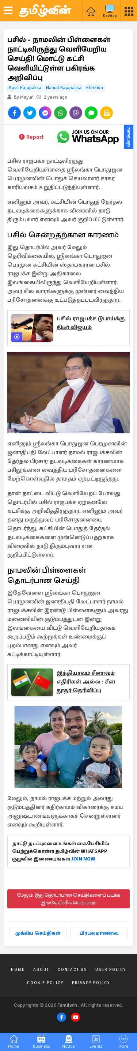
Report (31, 137)
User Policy (110, 969)
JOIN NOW (83, 859)
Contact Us (72, 969)
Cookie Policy (45, 982)
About (41, 969)
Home (18, 969)
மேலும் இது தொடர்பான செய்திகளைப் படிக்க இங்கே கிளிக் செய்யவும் (68, 899)
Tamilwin (67, 1005)
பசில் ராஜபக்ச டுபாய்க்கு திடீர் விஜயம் (91, 323)
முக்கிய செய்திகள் (37, 933)
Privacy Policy (91, 982)
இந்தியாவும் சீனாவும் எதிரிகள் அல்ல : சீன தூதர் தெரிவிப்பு (86, 681)
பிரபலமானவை (99, 933)
